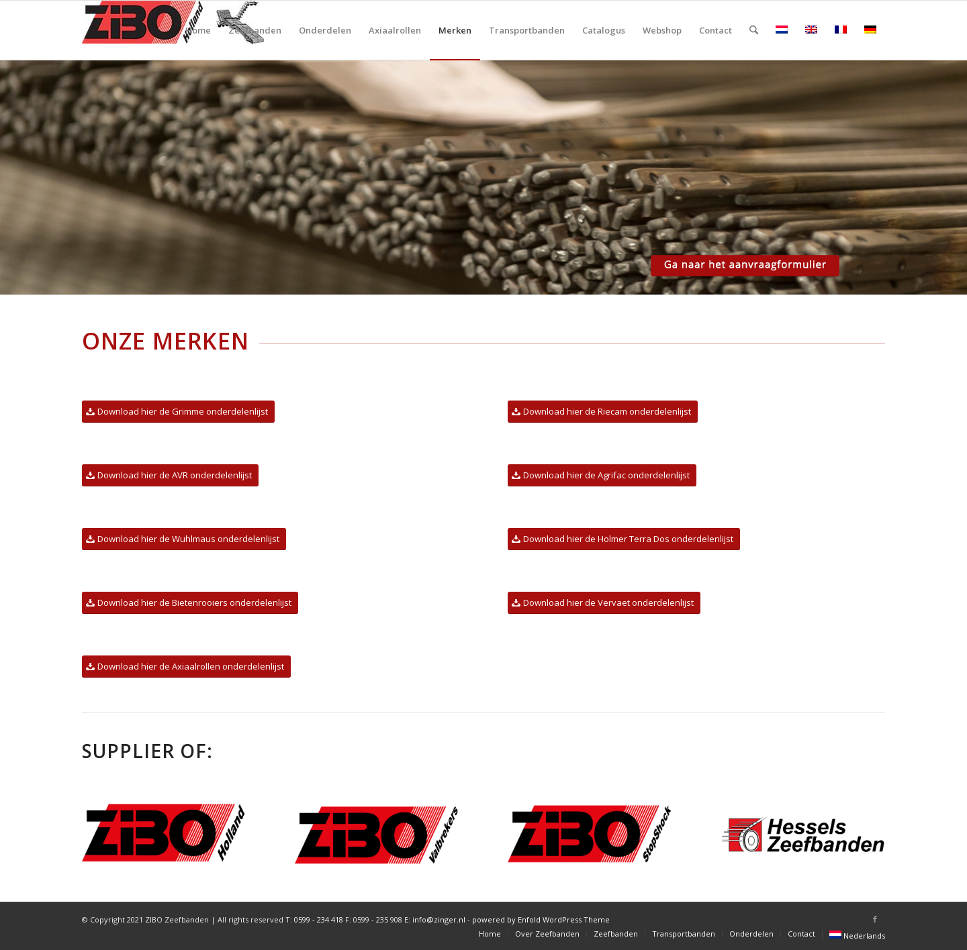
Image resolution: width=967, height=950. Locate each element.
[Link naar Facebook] (875, 919)
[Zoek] (754, 30)
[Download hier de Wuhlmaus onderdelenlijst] (184, 539)
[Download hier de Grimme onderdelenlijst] (178, 412)
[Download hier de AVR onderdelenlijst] (170, 475)
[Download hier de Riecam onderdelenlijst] (603, 412)
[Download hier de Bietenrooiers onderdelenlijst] (190, 603)
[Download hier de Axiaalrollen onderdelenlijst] (186, 666)
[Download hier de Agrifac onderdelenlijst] (602, 475)
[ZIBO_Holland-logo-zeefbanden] (173, 30)
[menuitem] (198, 30)
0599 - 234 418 (318, 919)
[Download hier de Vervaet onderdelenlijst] (604, 603)
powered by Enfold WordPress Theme (541, 919)
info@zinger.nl (438, 919)
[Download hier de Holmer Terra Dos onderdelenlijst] (624, 539)
